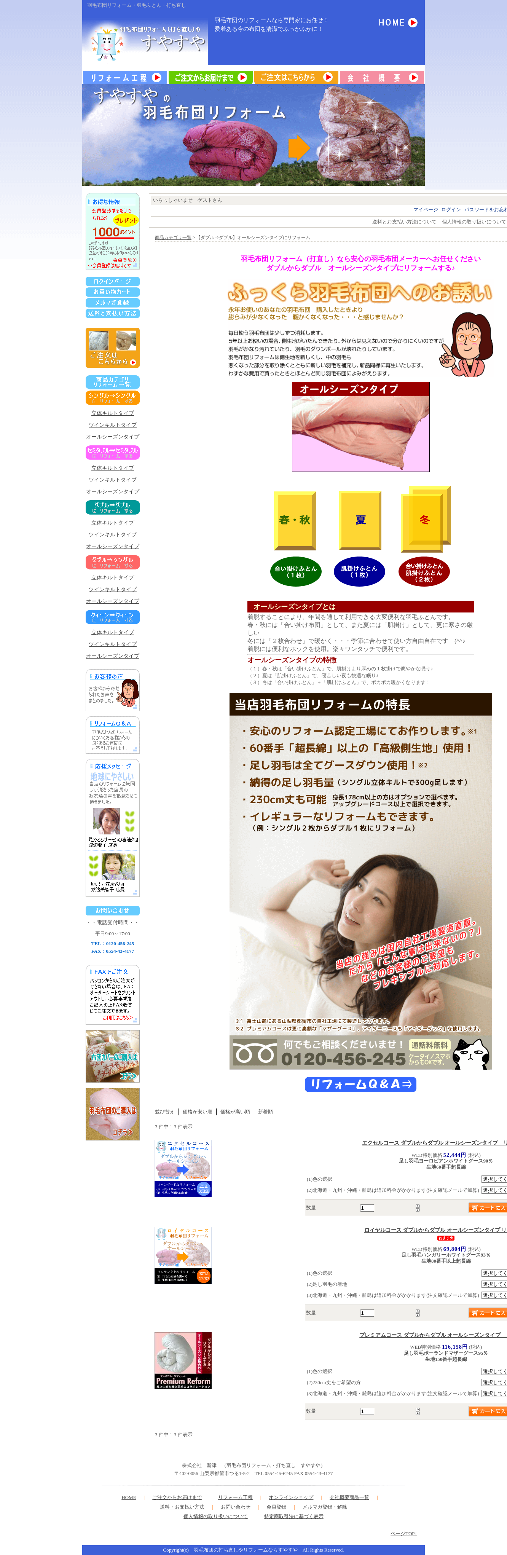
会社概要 (339, 1497)
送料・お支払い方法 (182, 1507)
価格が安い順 (197, 1112)
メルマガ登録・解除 (325, 1507)
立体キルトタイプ (112, 413)
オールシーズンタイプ (112, 437)
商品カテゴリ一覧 (173, 237)
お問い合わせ (235, 1507)
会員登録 (276, 1507)
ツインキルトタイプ (113, 425)
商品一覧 (359, 1497)
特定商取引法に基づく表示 (294, 1516)
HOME (128, 1497)
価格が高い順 (235, 1112)
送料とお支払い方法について (404, 222)
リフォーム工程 (235, 1497)
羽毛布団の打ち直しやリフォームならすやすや (246, 1550)
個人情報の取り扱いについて (474, 222)
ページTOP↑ (404, 1533)
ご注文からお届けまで (177, 1497)
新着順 (265, 1112)
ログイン (451, 209)
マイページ (425, 209)
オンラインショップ (291, 1497)
